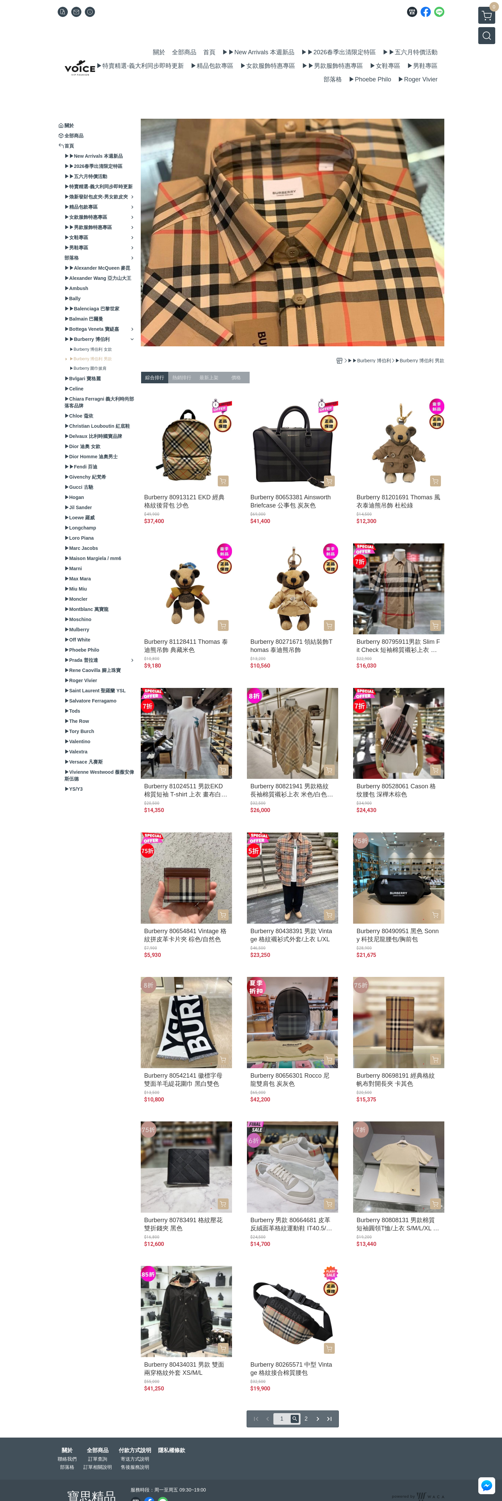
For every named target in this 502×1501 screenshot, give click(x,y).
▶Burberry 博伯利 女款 (91, 349)
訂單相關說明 (97, 1467)
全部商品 (98, 1450)
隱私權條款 (171, 1450)
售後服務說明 (135, 1467)
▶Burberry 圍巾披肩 (88, 368)
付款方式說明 (135, 1450)
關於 (67, 1450)
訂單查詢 (97, 1459)
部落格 (67, 1467)
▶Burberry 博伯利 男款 (91, 359)
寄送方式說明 (135, 1459)
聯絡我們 (67, 1459)
